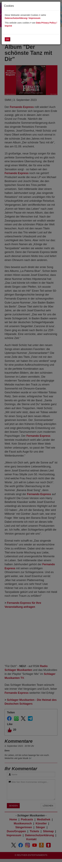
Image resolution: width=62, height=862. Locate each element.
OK (7, 39)
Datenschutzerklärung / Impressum (22, 18)
